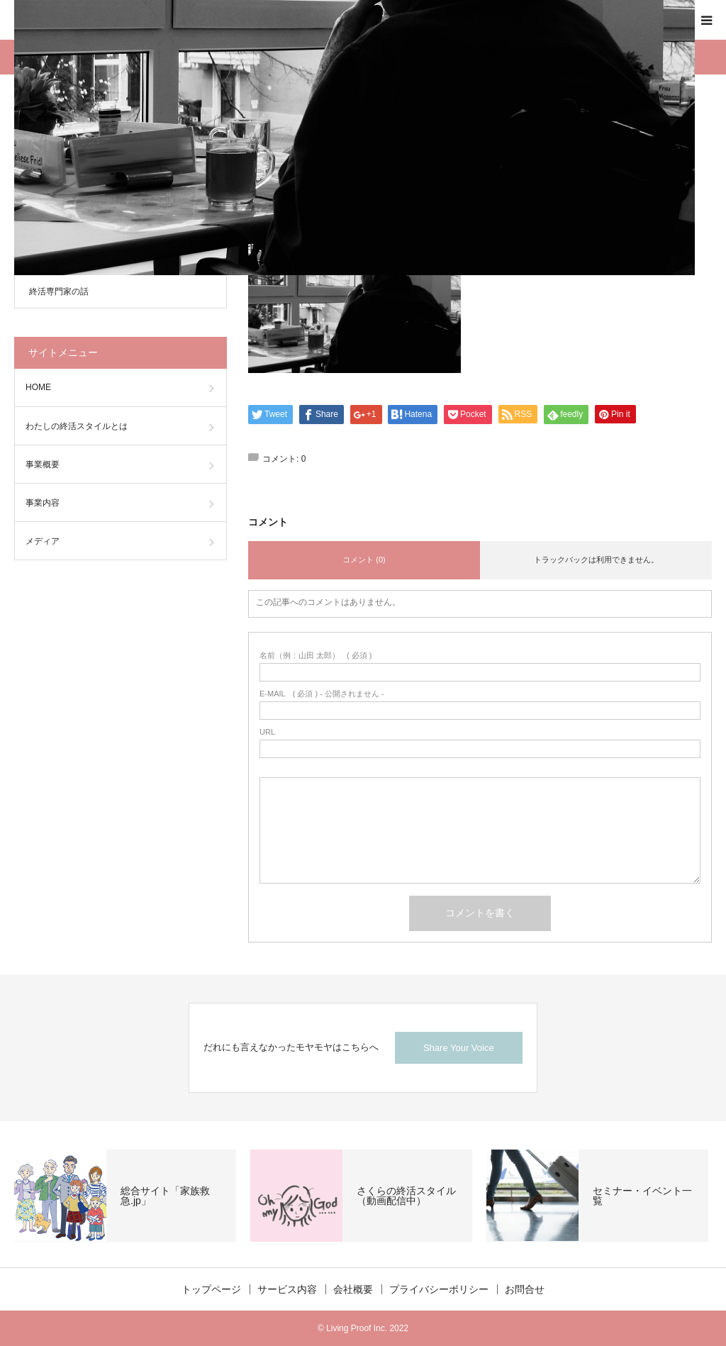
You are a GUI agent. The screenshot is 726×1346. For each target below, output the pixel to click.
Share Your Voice (458, 1047)
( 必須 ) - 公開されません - (321, 694)
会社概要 (353, 1289)
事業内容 (43, 503)
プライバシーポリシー (438, 1289)
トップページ (211, 1289)
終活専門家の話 (59, 291)
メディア (43, 541)
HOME (38, 387)
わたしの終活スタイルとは (77, 426)
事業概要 (43, 464)
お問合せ (524, 1289)
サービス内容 (287, 1289)
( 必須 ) (315, 656)
